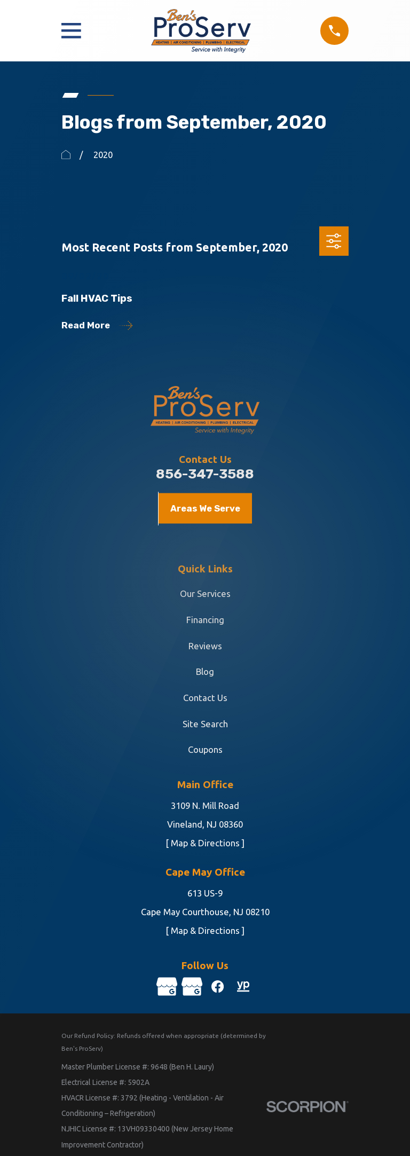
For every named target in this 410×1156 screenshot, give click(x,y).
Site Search (205, 724)
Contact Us (205, 698)
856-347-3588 (205, 474)
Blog (205, 671)
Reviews (205, 646)
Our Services (205, 593)
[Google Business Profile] (166, 986)
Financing (205, 620)
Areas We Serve (205, 508)
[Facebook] (217, 986)
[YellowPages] (243, 986)
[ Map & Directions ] (205, 843)
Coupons (205, 749)
